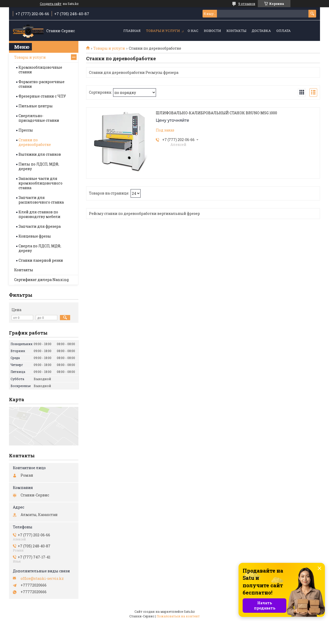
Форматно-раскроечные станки (42, 84)
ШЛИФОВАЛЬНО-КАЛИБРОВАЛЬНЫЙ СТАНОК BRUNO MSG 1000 (216, 113)
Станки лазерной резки (41, 260)
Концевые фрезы (35, 236)
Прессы (26, 130)
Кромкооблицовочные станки (40, 69)
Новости (212, 30)
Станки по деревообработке (35, 142)
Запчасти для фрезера (40, 226)
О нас (193, 30)
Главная (132, 30)
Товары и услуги (163, 30)
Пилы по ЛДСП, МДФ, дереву (39, 166)
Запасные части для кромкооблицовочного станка (40, 183)
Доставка (261, 30)
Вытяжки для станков (40, 154)
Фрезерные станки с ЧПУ (42, 96)
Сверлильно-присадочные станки (39, 118)
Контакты (236, 30)
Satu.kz (189, 611)
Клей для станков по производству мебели (39, 214)
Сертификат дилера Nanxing (41, 279)
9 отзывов (246, 4)
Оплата (283, 30)
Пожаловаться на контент (178, 616)
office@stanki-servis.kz (42, 578)
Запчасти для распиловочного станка (41, 200)
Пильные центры (36, 105)
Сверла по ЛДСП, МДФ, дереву (40, 248)
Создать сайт (50, 3)
